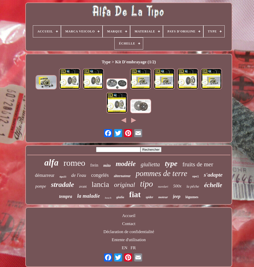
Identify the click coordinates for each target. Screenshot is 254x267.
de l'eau (78, 175)
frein (94, 165)
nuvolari (163, 186)
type (171, 163)
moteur (163, 197)
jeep (177, 196)
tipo (146, 183)
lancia (100, 184)
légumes (191, 197)
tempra (65, 196)
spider (149, 197)
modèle (125, 164)
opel (195, 176)
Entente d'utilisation (129, 239)
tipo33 (62, 176)
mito (107, 165)
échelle (213, 185)
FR (133, 247)
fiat (135, 194)
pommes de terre (161, 173)
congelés (100, 175)
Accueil (128, 215)
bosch (108, 197)
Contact (128, 223)
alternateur (122, 176)
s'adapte (213, 175)
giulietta (150, 164)
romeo (74, 163)
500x (177, 186)
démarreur (44, 175)
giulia (120, 197)
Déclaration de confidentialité (128, 231)
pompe (40, 186)
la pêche (193, 186)
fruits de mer (198, 164)
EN (124, 247)
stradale (62, 184)
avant (83, 186)
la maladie (88, 196)
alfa (51, 163)
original (124, 184)
